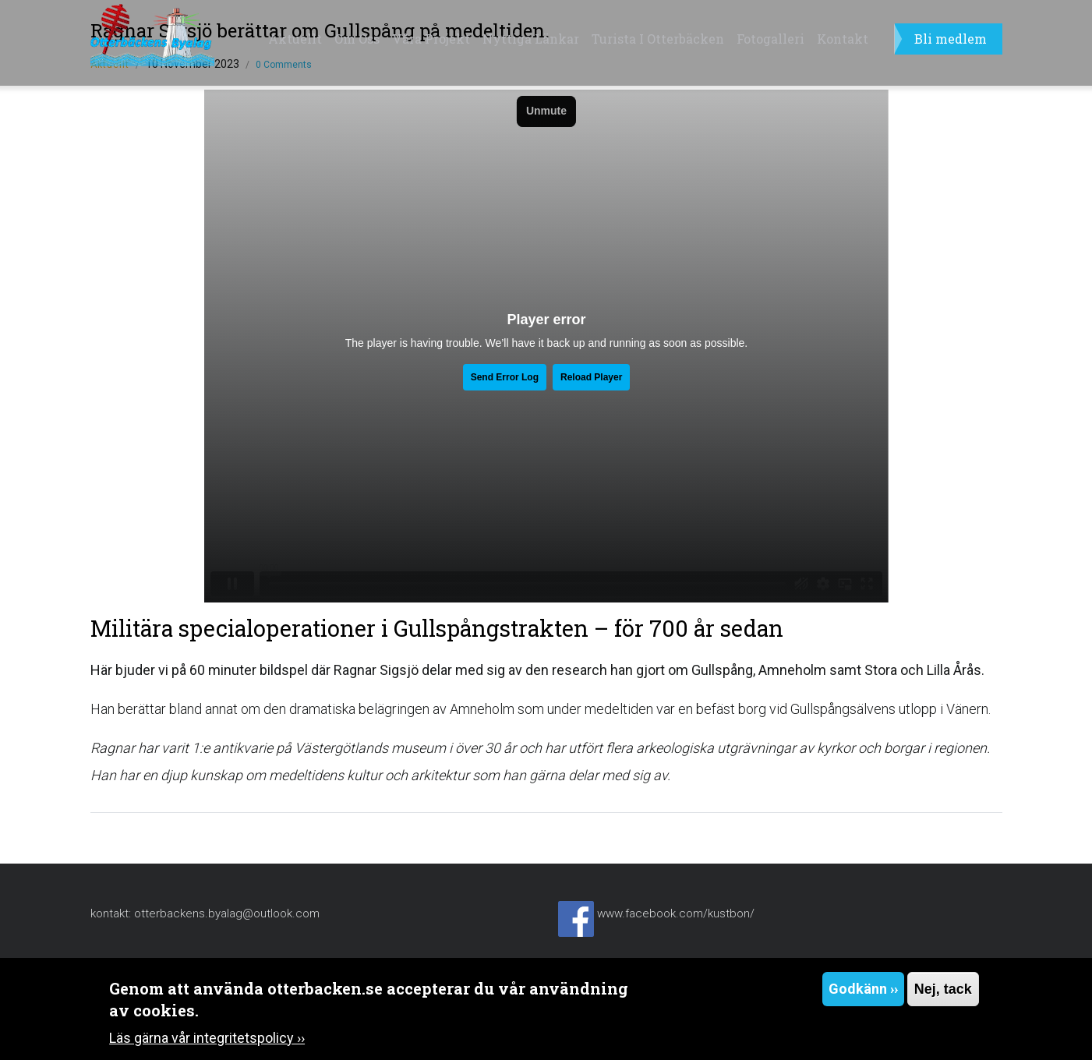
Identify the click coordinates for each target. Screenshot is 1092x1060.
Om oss (357, 38)
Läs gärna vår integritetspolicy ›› (207, 1038)
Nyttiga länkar (530, 38)
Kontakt (842, 38)
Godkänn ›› (863, 988)
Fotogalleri (770, 38)
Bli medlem (950, 38)
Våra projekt (431, 38)
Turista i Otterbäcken (658, 38)
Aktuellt (295, 38)
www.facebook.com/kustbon (673, 913)
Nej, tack (943, 989)
